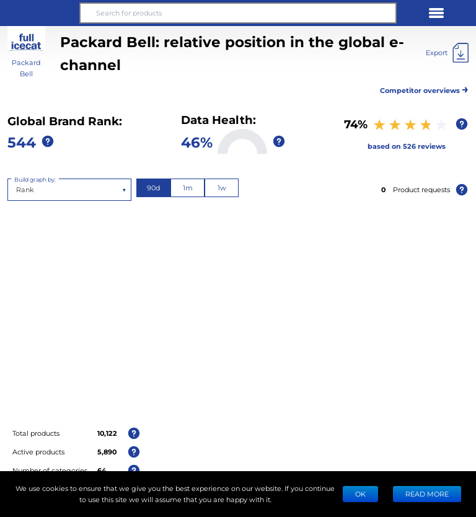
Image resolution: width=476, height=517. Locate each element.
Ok (360, 493)
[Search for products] (238, 13)
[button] (39, 13)
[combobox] (17, 189)
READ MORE (427, 493)
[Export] (447, 53)
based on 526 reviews (407, 146)
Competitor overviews (424, 88)
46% (197, 142)
